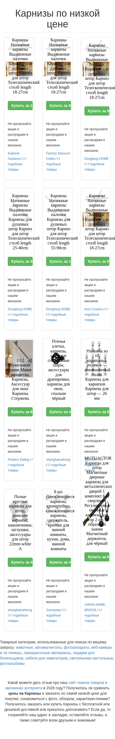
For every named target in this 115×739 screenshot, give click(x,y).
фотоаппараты (77, 647)
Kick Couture (93, 309)
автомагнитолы (48, 647)
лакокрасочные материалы (47, 653)
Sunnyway (53, 610)
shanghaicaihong (58, 460)
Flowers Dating (18, 460)
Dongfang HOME (96, 159)
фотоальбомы (12, 663)
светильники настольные (91, 658)
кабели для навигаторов (46, 658)
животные (24, 647)
